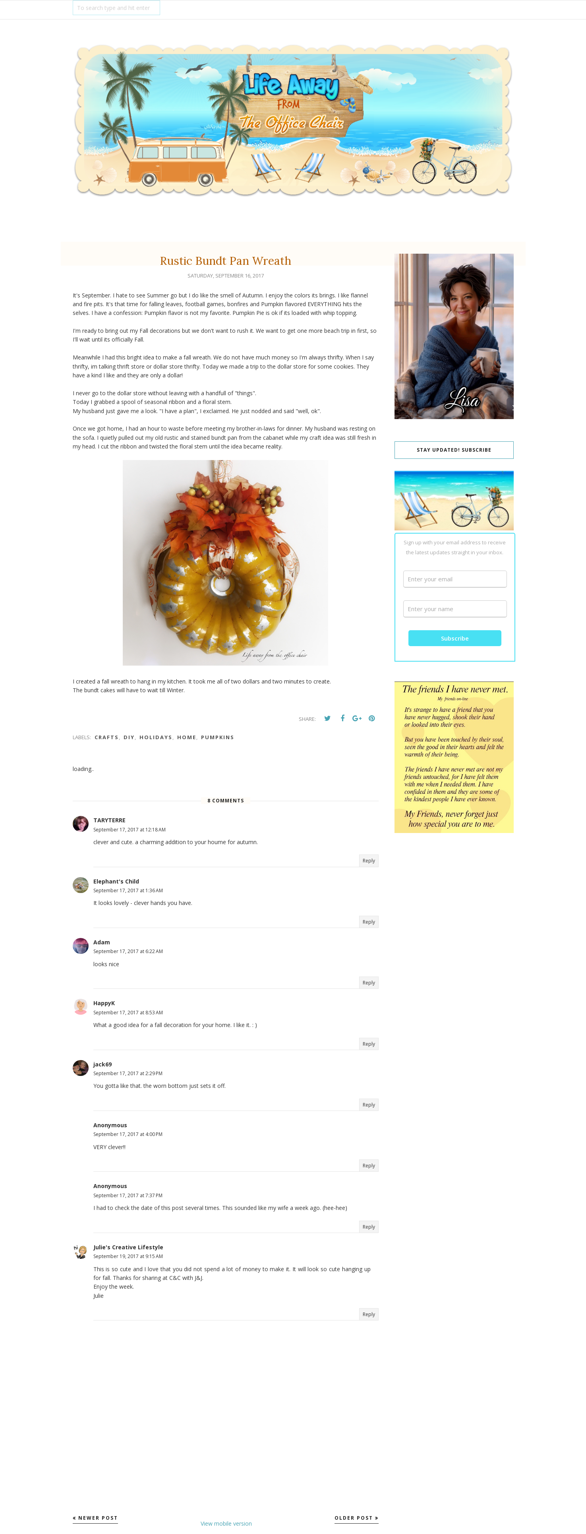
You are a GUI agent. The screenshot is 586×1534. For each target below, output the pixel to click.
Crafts (107, 737)
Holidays (155, 737)
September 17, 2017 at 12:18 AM (129, 829)
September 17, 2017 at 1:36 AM (128, 890)
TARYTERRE (109, 820)
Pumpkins (217, 737)
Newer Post (98, 1518)
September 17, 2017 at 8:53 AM (128, 1012)
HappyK (104, 1003)
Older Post (354, 1518)
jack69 (102, 1064)
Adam (101, 942)
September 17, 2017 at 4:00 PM (127, 1134)
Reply (369, 860)
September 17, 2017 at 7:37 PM (127, 1195)
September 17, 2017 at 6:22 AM (128, 951)
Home (186, 737)
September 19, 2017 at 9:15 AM (128, 1256)
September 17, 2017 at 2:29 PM (127, 1073)
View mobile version (226, 1523)
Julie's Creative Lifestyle (128, 1247)
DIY (129, 737)
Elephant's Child (116, 881)
